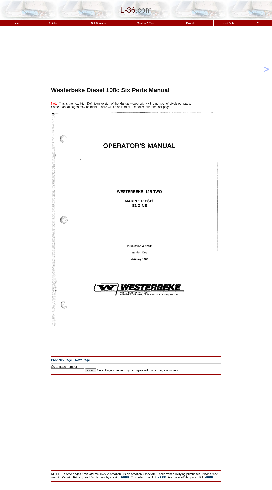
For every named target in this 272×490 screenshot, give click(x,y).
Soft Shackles (98, 23)
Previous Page (61, 360)
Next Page (82, 360)
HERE (125, 477)
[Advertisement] (136, 56)
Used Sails (228, 23)
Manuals (190, 23)
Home (16, 23)
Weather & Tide (145, 23)
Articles (53, 23)
